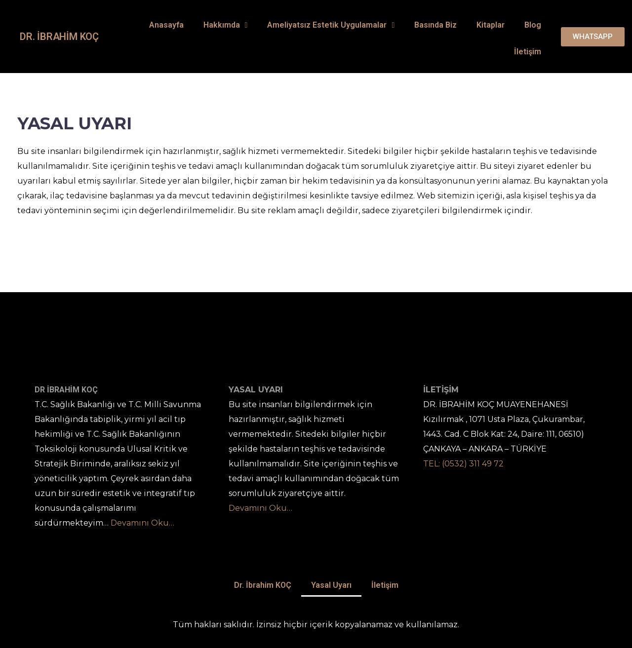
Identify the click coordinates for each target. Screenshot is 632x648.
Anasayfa (166, 25)
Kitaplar (490, 25)
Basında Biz (435, 25)
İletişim (527, 51)
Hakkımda (225, 25)
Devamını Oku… (142, 523)
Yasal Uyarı (331, 585)
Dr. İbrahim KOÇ (59, 36)
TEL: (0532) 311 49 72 (463, 463)
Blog (532, 25)
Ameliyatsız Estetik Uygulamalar (331, 25)
